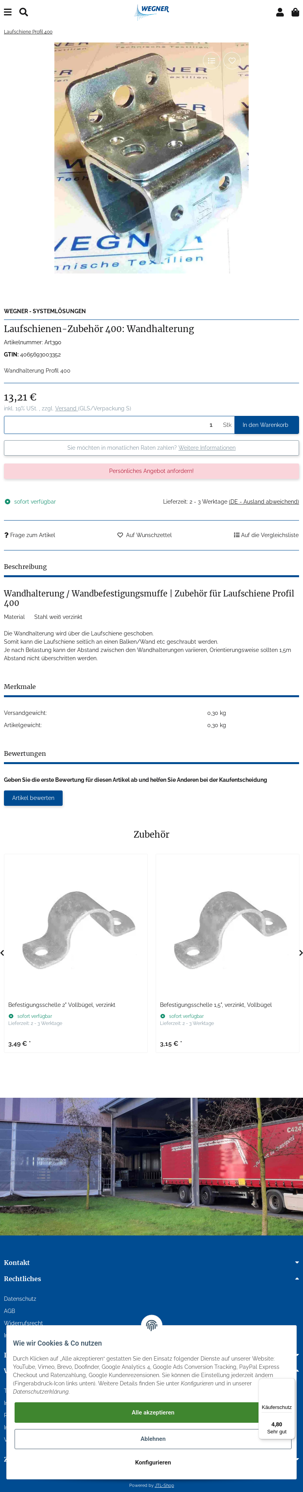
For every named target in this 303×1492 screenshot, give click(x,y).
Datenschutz (20, 1299)
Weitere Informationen (207, 448)
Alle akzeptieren (153, 1412)
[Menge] (112, 425)
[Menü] (290, 1383)
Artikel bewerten (33, 798)
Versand (66, 408)
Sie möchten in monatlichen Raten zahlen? (151, 448)
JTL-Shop (164, 1485)
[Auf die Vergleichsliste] (211, 60)
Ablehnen (153, 1438)
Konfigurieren (153, 1462)
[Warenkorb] (295, 12)
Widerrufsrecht (23, 1323)
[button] (280, 12)
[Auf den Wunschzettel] (232, 60)
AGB (9, 1311)
